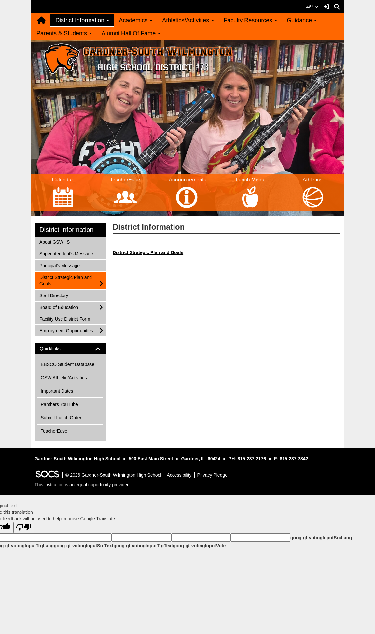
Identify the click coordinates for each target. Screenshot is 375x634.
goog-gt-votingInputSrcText (83, 545)
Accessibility (179, 475)
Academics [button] (135, 20)
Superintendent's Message (66, 253)
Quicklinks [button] (56, 348)
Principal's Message (59, 265)
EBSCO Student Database (67, 364)
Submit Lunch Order (61, 417)
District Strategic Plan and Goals (65, 280)
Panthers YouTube (59, 404)
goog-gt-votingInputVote (199, 545)
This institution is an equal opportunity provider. (82, 484)
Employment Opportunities (66, 330)
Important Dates (57, 391)
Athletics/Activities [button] (188, 20)
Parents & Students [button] (64, 33)
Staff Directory (53, 295)
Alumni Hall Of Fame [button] (131, 33)
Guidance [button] (302, 20)
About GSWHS (54, 241)
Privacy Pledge (212, 475)
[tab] (70, 348)
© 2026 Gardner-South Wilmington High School (113, 475)
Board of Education (58, 307)
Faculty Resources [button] (250, 20)
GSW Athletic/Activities (64, 377)
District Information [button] (82, 20)
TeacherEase (54, 431)
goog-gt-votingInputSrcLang (321, 537)
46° (312, 6)
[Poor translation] (23, 527)
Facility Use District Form (64, 318)
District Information (66, 229)
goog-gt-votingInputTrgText (143, 545)
